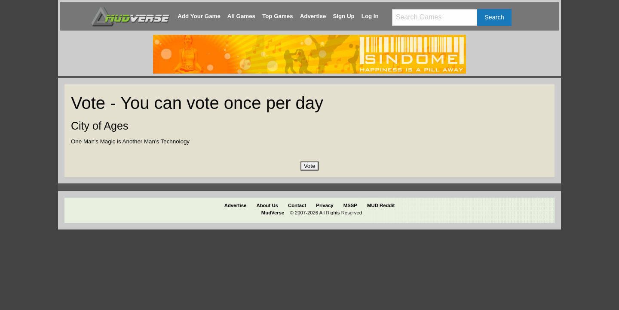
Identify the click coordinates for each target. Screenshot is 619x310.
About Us (267, 205)
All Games (241, 16)
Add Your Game (199, 16)
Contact (297, 205)
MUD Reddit (381, 205)
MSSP (350, 205)
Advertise (313, 16)
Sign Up (343, 16)
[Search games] (434, 17)
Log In (370, 16)
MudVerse (273, 212)
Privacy (324, 205)
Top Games (277, 16)
